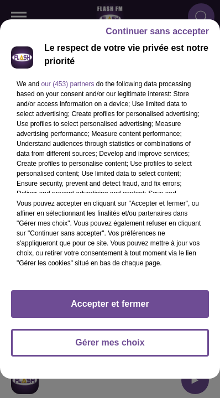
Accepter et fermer (110, 303)
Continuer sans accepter (157, 31)
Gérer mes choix (109, 342)
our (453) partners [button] (67, 84)
